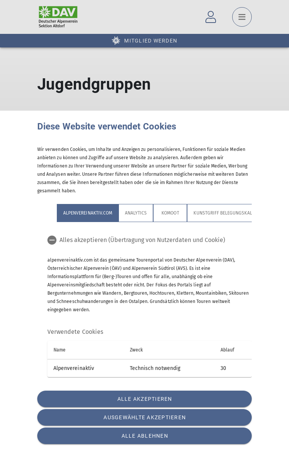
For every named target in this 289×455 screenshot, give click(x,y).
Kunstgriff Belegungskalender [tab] (229, 213)
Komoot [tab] (170, 213)
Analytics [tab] (136, 213)
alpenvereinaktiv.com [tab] (87, 213)
